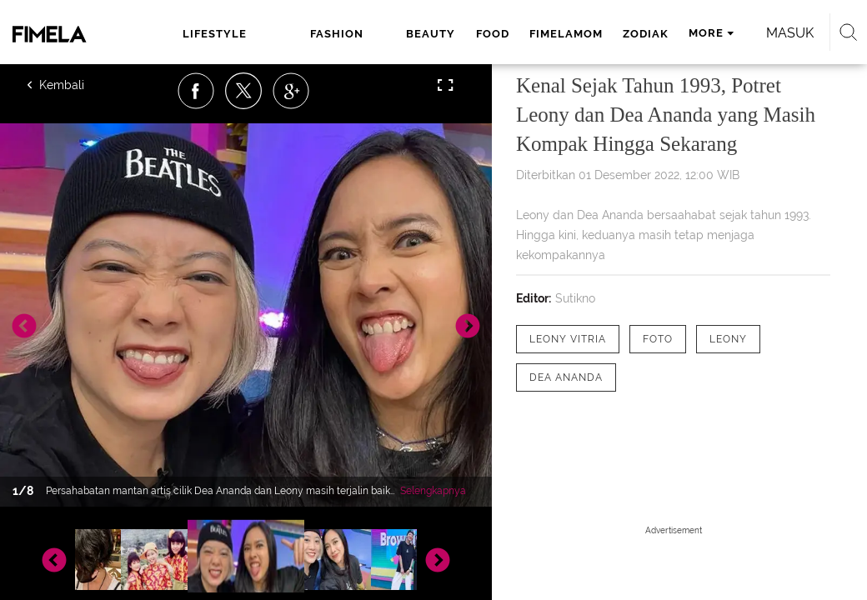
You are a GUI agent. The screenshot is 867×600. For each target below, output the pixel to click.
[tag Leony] (728, 339)
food (492, 34)
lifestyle (215, 34)
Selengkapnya (433, 491)
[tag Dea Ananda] (566, 377)
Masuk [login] (790, 33)
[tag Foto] (657, 339)
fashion (336, 34)
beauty (430, 34)
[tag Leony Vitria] (568, 339)
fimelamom (566, 34)
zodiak (646, 34)
